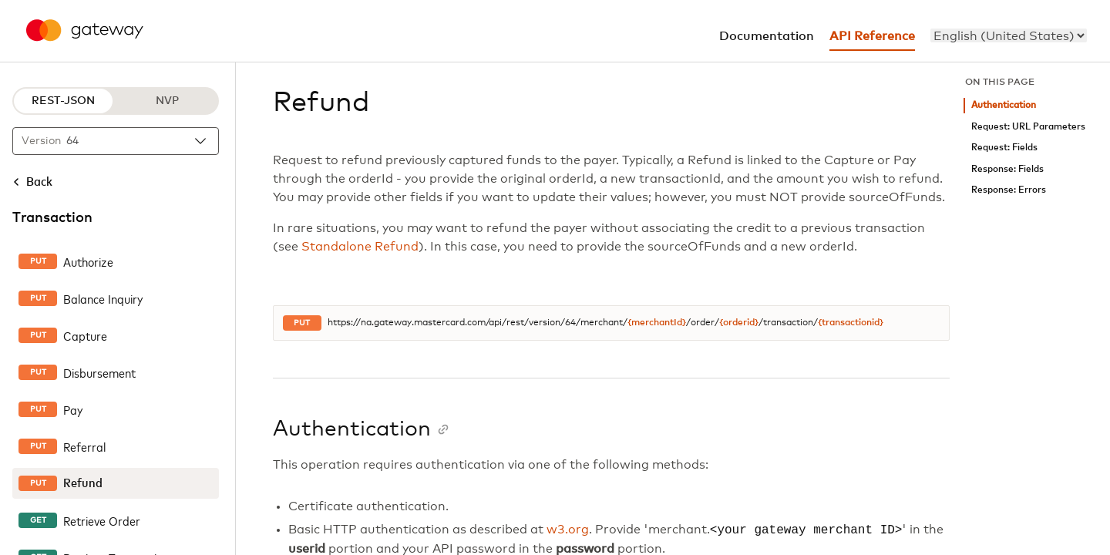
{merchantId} (656, 323)
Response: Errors (1008, 190)
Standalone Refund (360, 246)
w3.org (568, 530)
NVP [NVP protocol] (167, 101)
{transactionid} (850, 323)
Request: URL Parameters (1028, 127)
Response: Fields (1007, 169)
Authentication (1003, 105)
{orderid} (738, 323)
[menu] (1008, 35)
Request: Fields (1004, 148)
